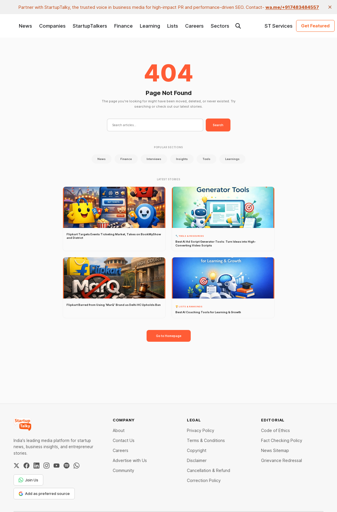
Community (123, 470)
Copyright (196, 450)
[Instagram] (46, 465)
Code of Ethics (275, 430)
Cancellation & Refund (208, 470)
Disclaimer (197, 460)
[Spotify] (66, 465)
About (118, 430)
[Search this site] (238, 26)
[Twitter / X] (16, 465)
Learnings (232, 159)
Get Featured (315, 26)
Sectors (220, 26)
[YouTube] (56, 465)
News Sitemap (275, 450)
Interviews (154, 159)
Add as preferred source (44, 493)
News (25, 26)
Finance (123, 26)
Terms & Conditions (206, 440)
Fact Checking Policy (281, 440)
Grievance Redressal (281, 460)
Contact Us (124, 440)
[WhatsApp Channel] (76, 465)
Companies (52, 26)
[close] (330, 7)
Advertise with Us (130, 460)
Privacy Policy (200, 430)
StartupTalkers (90, 26)
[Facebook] (26, 465)
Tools (206, 159)
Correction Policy (204, 480)
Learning (150, 26)
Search (218, 125)
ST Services (279, 26)
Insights (182, 159)
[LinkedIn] (36, 465)
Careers (194, 26)
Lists (172, 26)
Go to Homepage (168, 336)
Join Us (28, 480)
